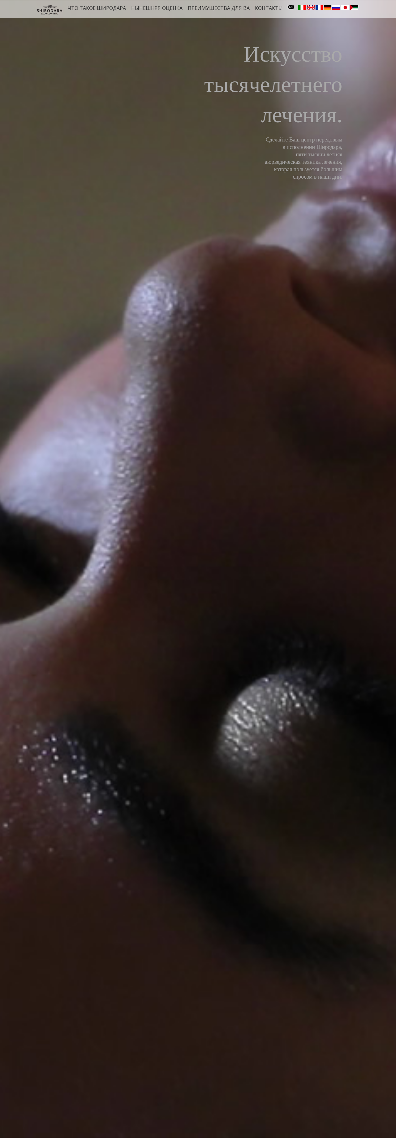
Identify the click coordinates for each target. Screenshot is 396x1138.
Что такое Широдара (96, 8)
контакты (269, 8)
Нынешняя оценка (157, 8)
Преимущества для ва (219, 8)
